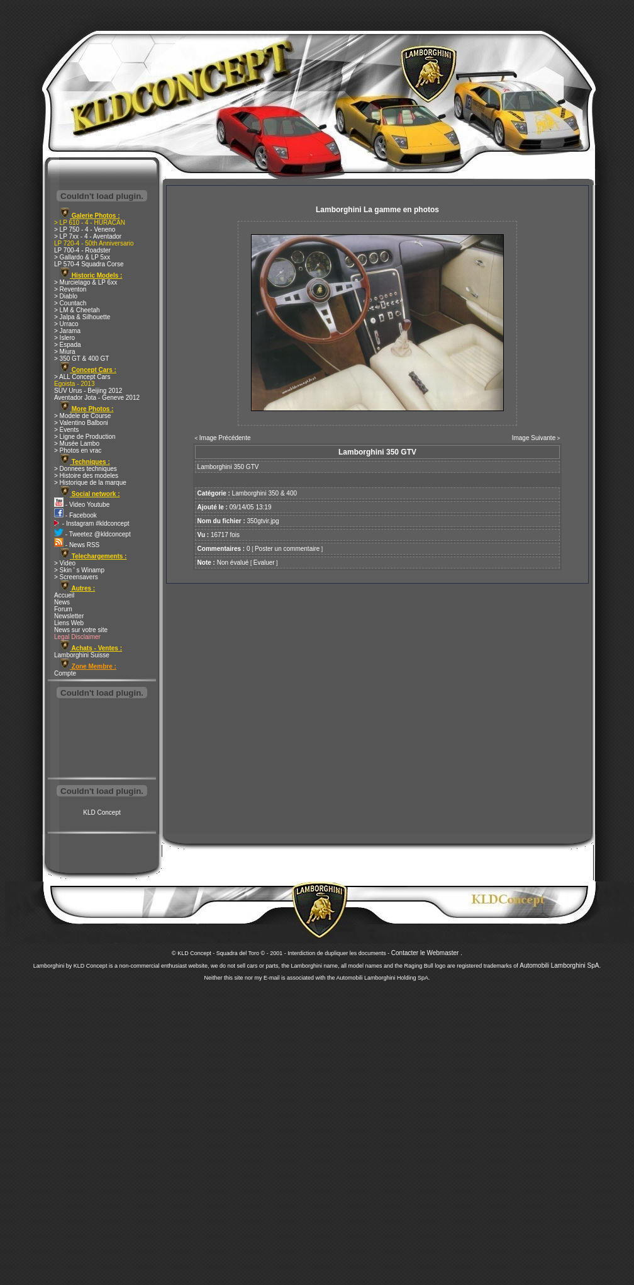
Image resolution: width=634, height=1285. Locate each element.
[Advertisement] (102, 739)
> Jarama (67, 330)
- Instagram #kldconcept (92, 523)
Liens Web (69, 623)
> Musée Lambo (76, 443)
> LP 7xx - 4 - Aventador (87, 236)
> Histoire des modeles (86, 475)
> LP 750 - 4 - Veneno (84, 229)
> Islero (64, 337)
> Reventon (70, 289)
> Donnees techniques (85, 468)
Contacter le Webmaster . (426, 952)
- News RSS (76, 544)
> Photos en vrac (77, 450)
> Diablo (65, 296)
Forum (63, 609)
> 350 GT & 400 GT (81, 358)
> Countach (70, 303)
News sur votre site (81, 629)
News (62, 602)
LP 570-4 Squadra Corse (88, 264)
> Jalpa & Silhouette (82, 317)
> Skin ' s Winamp (79, 570)
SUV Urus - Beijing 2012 (88, 390)
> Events (66, 429)
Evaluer (264, 562)
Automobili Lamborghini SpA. (560, 965)
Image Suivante (534, 437)
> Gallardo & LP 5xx (82, 257)
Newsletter (69, 616)
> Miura (64, 351)
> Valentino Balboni (81, 422)
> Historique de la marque (90, 482)
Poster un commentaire (287, 548)
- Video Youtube (81, 504)
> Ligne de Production (85, 436)
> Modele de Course (82, 415)
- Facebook (75, 515)
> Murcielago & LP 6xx (85, 282)
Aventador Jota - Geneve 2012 (97, 397)
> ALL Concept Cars (82, 376)
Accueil (64, 595)
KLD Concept (101, 812)
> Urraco (66, 323)
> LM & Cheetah (77, 310)
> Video (64, 563)
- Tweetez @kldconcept (92, 534)
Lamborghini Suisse (81, 655)
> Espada (67, 344)
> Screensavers (76, 577)
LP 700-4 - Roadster (82, 250)
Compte (65, 673)
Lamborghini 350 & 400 (264, 493)
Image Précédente (225, 437)
